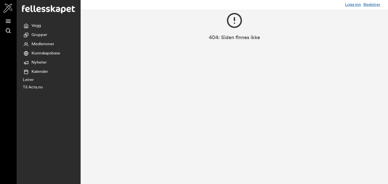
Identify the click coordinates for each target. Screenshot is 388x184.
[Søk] (8, 31)
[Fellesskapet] (8, 8)
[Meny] (8, 21)
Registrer (371, 5)
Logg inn (353, 5)
